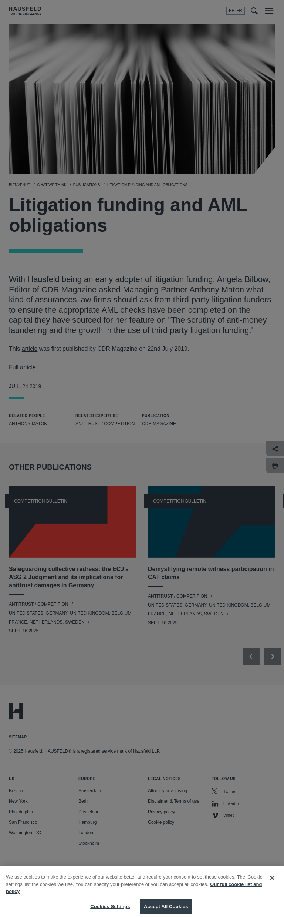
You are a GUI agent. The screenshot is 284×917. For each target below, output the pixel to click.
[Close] (272, 882)
